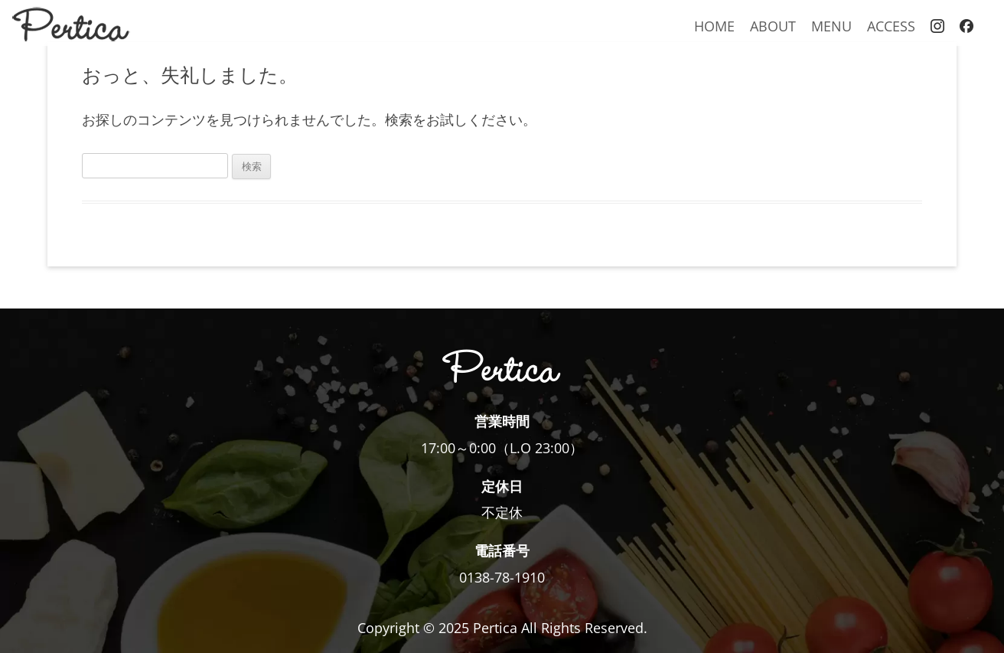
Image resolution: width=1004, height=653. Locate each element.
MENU (831, 25)
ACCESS (891, 25)
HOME (714, 25)
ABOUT (773, 25)
